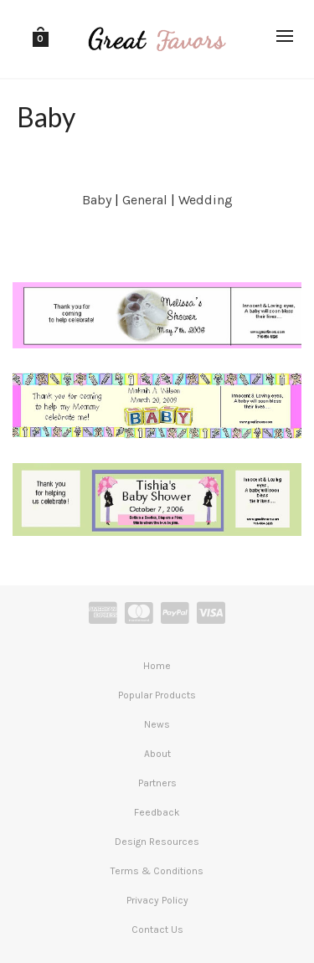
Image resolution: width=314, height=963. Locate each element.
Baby (96, 200)
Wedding (205, 200)
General (144, 200)
